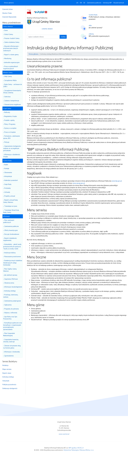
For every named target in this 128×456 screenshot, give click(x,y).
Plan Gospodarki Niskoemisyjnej (9, 334)
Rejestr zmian (6, 373)
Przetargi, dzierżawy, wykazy (10, 296)
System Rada (7, 160)
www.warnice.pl (64, 434)
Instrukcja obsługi (9, 291)
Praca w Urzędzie (10, 132)
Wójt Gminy (8, 76)
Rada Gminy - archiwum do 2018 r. (12, 85)
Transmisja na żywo (10, 206)
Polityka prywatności (9, 384)
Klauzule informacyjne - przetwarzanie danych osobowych (11, 48)
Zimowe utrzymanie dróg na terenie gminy (12, 347)
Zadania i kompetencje (11, 100)
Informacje (6, 216)
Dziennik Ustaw (7, 9)
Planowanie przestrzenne (12, 256)
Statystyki (5, 381)
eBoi (90, 25)
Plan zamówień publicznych (8, 221)
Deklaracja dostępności (9, 388)
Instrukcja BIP (107, 3)
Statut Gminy (8, 34)
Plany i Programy (9, 124)
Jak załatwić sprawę (10, 275)
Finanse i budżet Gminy (11, 38)
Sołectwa (7, 96)
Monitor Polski (7, 13)
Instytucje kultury (10, 253)
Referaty (7, 112)
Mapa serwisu (6, 369)
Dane (6, 30)
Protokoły (7, 188)
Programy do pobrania (11, 309)
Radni (6, 164)
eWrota (91, 34)
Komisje (6, 168)
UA (77, 3)
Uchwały (7, 192)
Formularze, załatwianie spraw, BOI (11, 137)
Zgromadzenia (9, 356)
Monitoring (7, 58)
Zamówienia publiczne (11, 226)
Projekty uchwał (9, 196)
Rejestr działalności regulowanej (10, 239)
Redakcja (5, 365)
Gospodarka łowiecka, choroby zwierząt (11, 341)
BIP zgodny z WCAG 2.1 (76, 448)
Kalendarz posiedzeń (11, 180)
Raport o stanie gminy (11, 54)
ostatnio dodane (47, 29)
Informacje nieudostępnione (13, 287)
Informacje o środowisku (12, 352)
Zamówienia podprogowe (12, 301)
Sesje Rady (7, 184)
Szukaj (63, 37)
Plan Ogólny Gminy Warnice (10, 270)
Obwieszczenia (9, 283)
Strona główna (9, 3)
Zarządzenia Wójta (10, 80)
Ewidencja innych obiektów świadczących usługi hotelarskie (12, 263)
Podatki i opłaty (9, 120)
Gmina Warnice (8, 26)
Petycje (6, 142)
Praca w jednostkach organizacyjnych (10, 67)
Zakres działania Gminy (11, 42)
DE (84, 3)
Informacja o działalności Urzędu (11, 155)
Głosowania (8, 172)
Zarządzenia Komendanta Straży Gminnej (12, 92)
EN (81, 3)
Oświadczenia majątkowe (12, 104)
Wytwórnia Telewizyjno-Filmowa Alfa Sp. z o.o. (78, 450)
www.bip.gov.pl (117, 181)
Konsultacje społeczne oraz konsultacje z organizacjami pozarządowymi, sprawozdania (12, 326)
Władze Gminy (8, 72)
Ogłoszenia (8, 305)
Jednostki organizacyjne (12, 62)
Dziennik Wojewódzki (9, 17)
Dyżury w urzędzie (10, 128)
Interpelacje (8, 176)
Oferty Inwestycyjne (11, 230)
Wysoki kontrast (118, 3)
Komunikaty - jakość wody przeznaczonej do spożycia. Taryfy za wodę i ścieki (12, 246)
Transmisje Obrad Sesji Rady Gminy (11, 211)
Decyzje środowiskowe (11, 234)
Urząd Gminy (7, 108)
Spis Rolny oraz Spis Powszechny (10, 318)
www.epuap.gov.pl (79, 183)
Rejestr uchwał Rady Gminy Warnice (10, 201)
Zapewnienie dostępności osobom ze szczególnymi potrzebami (12, 148)
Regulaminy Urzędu (10, 116)
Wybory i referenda (10, 313)
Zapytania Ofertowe (11, 279)
